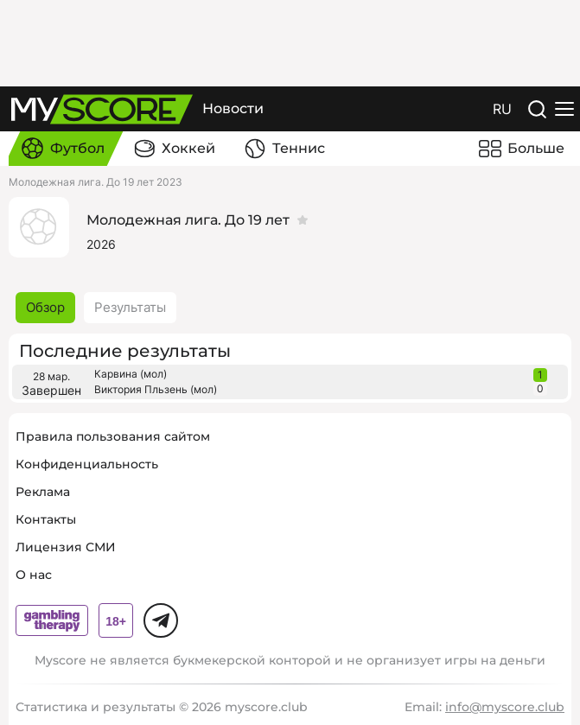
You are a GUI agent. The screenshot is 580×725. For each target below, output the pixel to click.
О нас (34, 574)
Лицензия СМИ (66, 547)
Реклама (43, 491)
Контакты (46, 519)
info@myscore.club (504, 707)
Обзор (45, 307)
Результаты (130, 307)
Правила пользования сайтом (113, 436)
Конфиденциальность (87, 464)
